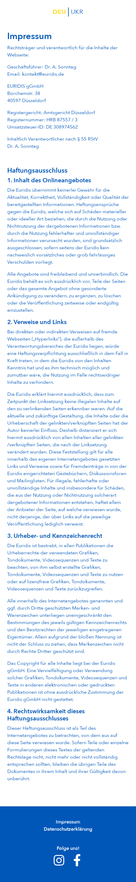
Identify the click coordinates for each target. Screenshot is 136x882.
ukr (77, 12)
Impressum (68, 822)
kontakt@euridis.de (43, 74)
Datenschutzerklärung (68, 829)
